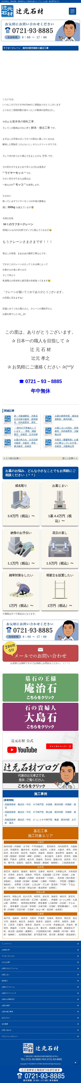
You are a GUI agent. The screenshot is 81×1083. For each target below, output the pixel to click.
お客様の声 (6, 950)
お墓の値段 (6, 1005)
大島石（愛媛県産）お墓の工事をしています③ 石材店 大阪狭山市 (66, 443)
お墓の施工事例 (7, 1012)
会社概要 (5, 1024)
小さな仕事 (6, 962)
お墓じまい (6, 975)
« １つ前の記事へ (12, 458)
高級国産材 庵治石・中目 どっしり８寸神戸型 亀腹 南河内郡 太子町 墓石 (40, 821)
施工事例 (40, 794)
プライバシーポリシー (10, 1036)
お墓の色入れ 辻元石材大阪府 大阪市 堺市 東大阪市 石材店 (26, 443)
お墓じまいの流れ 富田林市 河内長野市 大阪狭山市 (66, 431)
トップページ (6, 944)
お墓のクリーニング (9, 993)
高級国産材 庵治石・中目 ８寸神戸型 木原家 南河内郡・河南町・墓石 (40, 806)
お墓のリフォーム (8, 987)
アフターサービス (8, 956)
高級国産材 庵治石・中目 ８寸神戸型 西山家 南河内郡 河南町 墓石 (40, 813)
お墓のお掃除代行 (8, 999)
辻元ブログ (6, 1018)
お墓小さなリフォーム (10, 968)
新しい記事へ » (69, 458)
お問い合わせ (6, 1030)
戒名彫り (5, 981)
